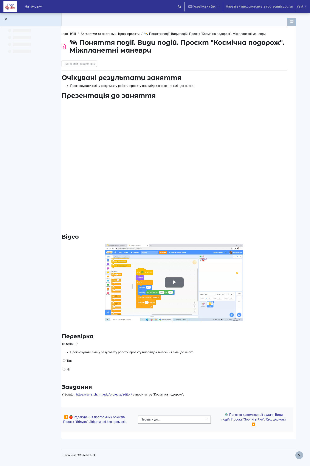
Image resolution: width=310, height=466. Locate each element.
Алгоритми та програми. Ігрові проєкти (129, 34)
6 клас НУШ (86, 34)
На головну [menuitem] (33, 6)
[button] (180, 6)
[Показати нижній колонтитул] (299, 455)
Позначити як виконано (98, 63)
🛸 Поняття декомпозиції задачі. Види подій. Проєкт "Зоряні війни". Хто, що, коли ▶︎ (255, 420)
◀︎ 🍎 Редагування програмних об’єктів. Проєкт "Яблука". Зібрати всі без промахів (110, 420)
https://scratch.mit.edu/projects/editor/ (123, 395)
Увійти (302, 6)
